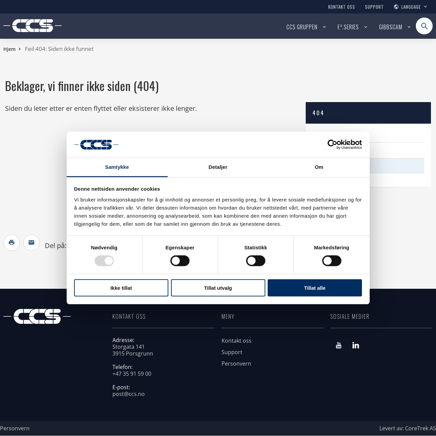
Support (374, 6)
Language (411, 6)
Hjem (9, 49)
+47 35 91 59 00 (131, 374)
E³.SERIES (348, 27)
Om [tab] (319, 167)
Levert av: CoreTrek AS (407, 428)
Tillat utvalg (218, 287)
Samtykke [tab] (117, 167)
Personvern (236, 364)
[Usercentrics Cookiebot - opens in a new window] (332, 144)
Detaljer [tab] (218, 167)
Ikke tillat (121, 287)
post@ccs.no (128, 394)
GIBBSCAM (390, 27)
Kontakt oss (341, 6)
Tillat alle (315, 287)
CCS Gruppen (302, 27)
